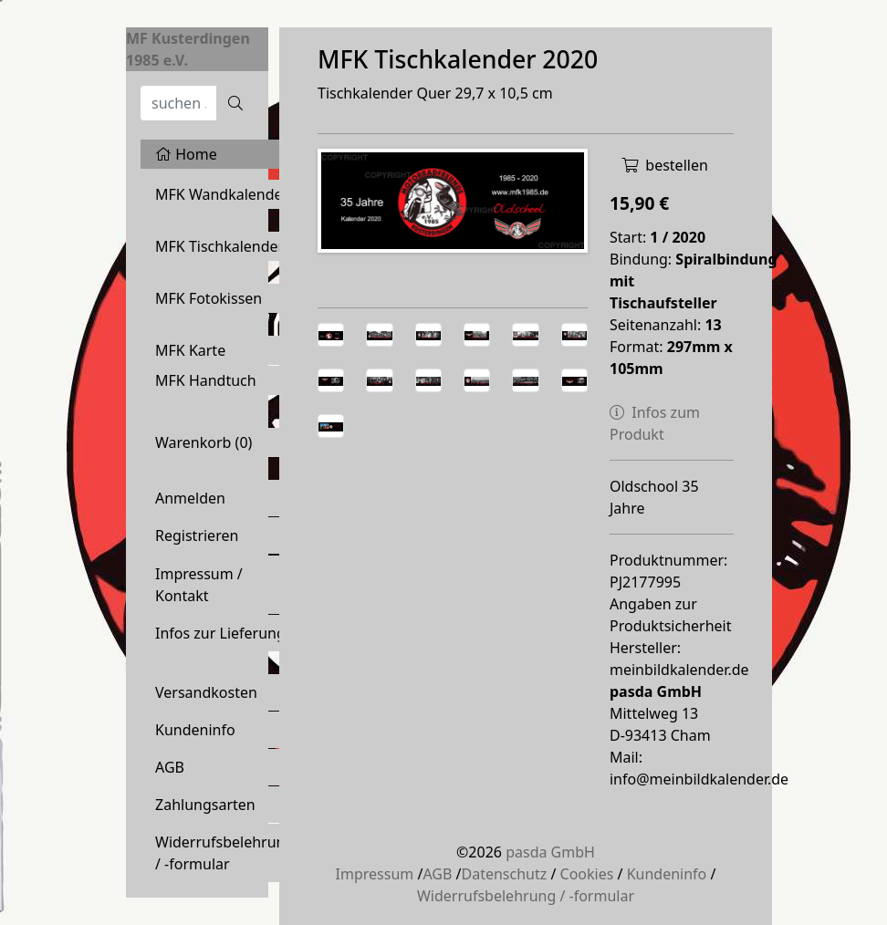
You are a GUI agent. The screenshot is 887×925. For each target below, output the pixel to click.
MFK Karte (190, 350)
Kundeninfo (195, 730)
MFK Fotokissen (208, 298)
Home (186, 154)
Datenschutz (504, 874)
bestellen (664, 165)
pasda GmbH (550, 852)
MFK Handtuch (205, 380)
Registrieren (196, 535)
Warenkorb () (203, 442)
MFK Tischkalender (219, 246)
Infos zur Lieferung (220, 633)
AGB (169, 767)
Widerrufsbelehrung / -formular (224, 853)
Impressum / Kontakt (199, 585)
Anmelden (190, 498)
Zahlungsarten (205, 805)
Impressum (375, 874)
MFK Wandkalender (221, 194)
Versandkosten (206, 692)
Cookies (587, 874)
